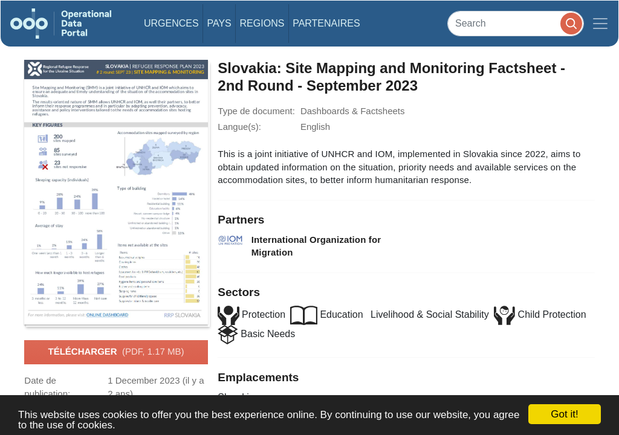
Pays (219, 23)
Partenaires (326, 23)
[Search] (515, 23)
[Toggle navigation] (600, 23)
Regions (262, 23)
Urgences (171, 23)
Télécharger (116, 352)
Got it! (564, 414)
